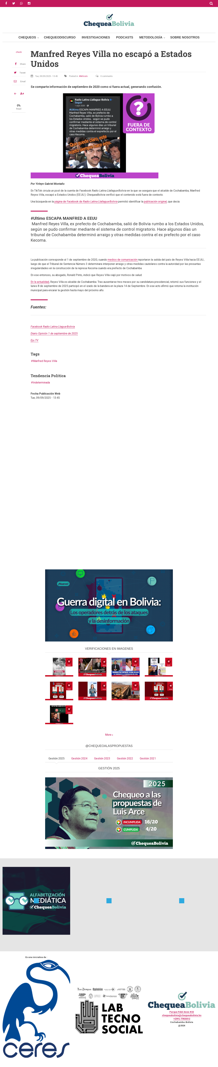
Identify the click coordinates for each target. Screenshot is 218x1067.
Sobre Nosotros (184, 37)
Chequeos (27, 37)
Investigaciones (96, 37)
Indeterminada (41, 382)
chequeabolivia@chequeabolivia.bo (181, 1015)
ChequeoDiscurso (60, 37)
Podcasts (124, 37)
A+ (22, 93)
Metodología (150, 37)
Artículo (84, 76)
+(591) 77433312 (181, 1018)
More (108, 734)
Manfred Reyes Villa (45, 361)
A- (15, 93)
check (19, 52)
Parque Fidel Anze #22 (181, 1012)
